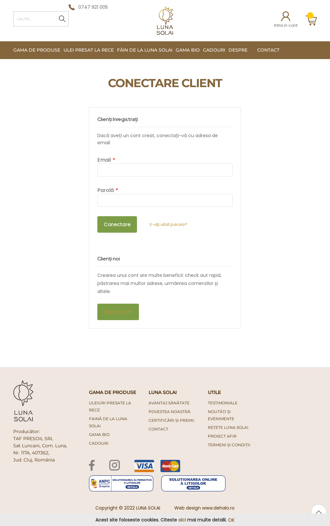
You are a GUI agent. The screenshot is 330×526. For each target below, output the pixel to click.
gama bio (99, 434)
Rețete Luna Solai (228, 427)
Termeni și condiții (229, 444)
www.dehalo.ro (218, 508)
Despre (238, 50)
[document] (165, 520)
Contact (268, 50)
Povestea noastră (169, 411)
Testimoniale (223, 402)
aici (182, 520)
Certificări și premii (171, 420)
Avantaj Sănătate (169, 402)
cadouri (99, 443)
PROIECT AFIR (222, 436)
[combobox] (41, 19)
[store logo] (164, 20)
